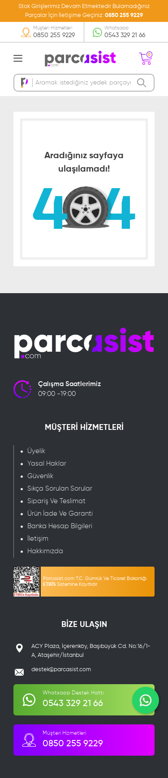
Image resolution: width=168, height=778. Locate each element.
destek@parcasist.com (61, 670)
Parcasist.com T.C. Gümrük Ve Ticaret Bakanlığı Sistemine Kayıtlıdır (94, 581)
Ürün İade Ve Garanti (60, 513)
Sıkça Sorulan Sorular (59, 488)
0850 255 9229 (124, 15)
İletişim (37, 538)
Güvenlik (40, 476)
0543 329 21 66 (124, 35)
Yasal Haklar (46, 463)
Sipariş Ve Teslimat (56, 501)
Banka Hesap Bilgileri (59, 526)
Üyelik (36, 451)
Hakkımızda (45, 551)
